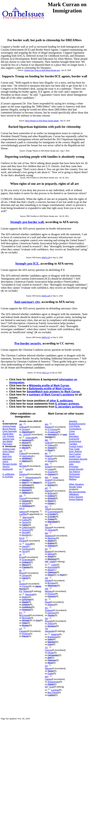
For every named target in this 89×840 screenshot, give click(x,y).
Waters (51, 604)
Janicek (51, 530)
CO (21, 472)
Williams (26, 492)
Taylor (50, 671)
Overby (51, 472)
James (51, 458)
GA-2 (21, 508)
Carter (25, 525)
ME (46, 440)
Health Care (74, 456)
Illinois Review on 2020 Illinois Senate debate (42, 121)
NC (46, 506)
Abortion (73, 421)
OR (46, 589)
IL (20, 581)
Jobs (71, 464)
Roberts (27, 591)
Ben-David (53, 692)
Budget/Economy (77, 423)
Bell (49, 657)
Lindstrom (27, 607)
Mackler (51, 642)
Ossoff (28, 544)
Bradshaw (52, 637)
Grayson (26, 530)
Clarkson (52, 572)
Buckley (26, 535)
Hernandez (53, 655)
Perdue (22, 540)
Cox (38, 620)
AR (20, 451)
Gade (50, 673)
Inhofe (48, 580)
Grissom (26, 609)
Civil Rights (74, 426)
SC (46, 608)
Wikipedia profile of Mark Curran (49, 385)
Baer (24, 482)
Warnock (27, 517)
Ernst (21, 557)
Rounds (48, 621)
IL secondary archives (69, 406)
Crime (72, 431)
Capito (48, 679)
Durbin (22, 583)
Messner (52, 538)
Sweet (51, 447)
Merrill (25, 447)
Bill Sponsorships (77, 492)
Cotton (22, 453)
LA (20, 628)
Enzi (51, 687)
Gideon (51, 445)
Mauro (25, 564)
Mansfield (52, 521)
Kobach (25, 604)
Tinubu (51, 615)
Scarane (26, 501)
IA (20, 554)
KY (20, 613)
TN (46, 628)
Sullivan (23, 427)
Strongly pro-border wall (27, 222)
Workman (52, 585)
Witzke (25, 503)
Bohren (51, 485)
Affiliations (74, 494)
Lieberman (27, 527)
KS (20, 591)
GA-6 (21, 538)
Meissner (52, 559)
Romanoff (26, 487)
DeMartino (27, 506)
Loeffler (22, 514)
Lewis (50, 469)
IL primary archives (67, 403)
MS (46, 477)
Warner (48, 668)
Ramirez (52, 660)
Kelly (27, 469)
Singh (50, 556)
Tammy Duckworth (8, 467)
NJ (46, 549)
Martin (51, 540)
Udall (51, 561)
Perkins (25, 633)
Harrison (52, 613)
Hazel (24, 546)
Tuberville (30, 437)
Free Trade (74, 449)
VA (46, 666)
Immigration (74, 461)
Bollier (25, 597)
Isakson (23, 511)
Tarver (25, 522)
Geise (50, 503)
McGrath (26, 618)
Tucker (51, 519)
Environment (75, 441)
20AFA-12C (45, 337)
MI (46, 453)
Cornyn (48, 650)
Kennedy (52, 434)
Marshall (29, 594)
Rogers (25, 445)
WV (46, 676)
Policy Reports (76, 497)
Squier (51, 461)
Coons (22, 498)
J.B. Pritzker (8, 436)
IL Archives (8, 476)
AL (20, 434)
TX (46, 647)
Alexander (50, 631)
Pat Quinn (7, 444)
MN (46, 464)
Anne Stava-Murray (9, 452)
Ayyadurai (52, 432)
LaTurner (26, 599)
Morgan (25, 620)
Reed (47, 602)
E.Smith (51, 514)
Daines (48, 491)
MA (46, 424)
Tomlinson (27, 549)
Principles (73, 466)
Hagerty (55, 634)
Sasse (48, 527)
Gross (25, 429)
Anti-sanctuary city (27, 302)
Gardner (23, 474)
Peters (48, 456)
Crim (50, 644)
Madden (26, 480)
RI (46, 599)
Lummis (55, 690)
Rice (50, 450)
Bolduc (51, 543)
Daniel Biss (8, 434)
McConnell (24, 615)
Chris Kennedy (10, 431)
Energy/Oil (74, 439)
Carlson (51, 474)
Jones (26, 434)
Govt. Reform (75, 451)
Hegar (50, 652)
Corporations (75, 428)
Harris (25, 578)
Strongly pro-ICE (27, 263)
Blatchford (27, 432)
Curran (25, 586)
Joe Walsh (8, 441)
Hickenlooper (31, 477)
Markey (48, 427)
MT (46, 488)
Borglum (52, 626)
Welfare (72, 479)
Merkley (49, 591)
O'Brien (51, 545)
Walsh (36, 482)
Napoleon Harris (7, 460)
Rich (62, 575)
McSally (23, 466)
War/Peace (74, 476)
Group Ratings (76, 499)
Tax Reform (74, 471)
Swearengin (53, 681)
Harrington (27, 456)
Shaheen (49, 535)
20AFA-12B (46, 296)
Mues (50, 501)
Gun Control (75, 454)
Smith (47, 466)
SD (46, 618)
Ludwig (51, 695)
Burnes (25, 490)
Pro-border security (27, 343)
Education (74, 436)
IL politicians (8, 474)
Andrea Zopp (9, 449)
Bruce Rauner (9, 428)
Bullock (51, 493)
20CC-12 (45, 373)
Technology (74, 474)
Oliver (50, 575)
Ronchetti (52, 567)
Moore (25, 442)
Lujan (53, 564)
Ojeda (50, 684)
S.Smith (51, 516)
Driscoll (51, 498)
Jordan (25, 575)
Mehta (51, 554)
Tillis (47, 509)
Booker (25, 625)
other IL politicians (61, 400)
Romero (51, 596)
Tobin (24, 623)
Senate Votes (75, 486)
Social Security (76, 469)
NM (46, 561)
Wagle (25, 602)
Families (73, 444)
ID (20, 570)
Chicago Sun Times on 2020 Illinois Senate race (42, 70)
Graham (26, 562)
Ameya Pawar (9, 426)
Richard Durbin (10, 464)
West (50, 662)
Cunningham (54, 511)
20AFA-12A (46, 258)
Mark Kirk (7, 456)
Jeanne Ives (8, 439)
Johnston (26, 485)
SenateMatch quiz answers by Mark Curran (53, 391)
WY (46, 687)
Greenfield (27, 559)
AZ (20, 463)
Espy (50, 482)
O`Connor (52, 429)
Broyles (51, 583)
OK (46, 578)
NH (46, 533)
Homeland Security (78, 459)
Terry (24, 551)
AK (20, 424)
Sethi (50, 639)
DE (20, 496)
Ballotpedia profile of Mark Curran (50, 388)
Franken (26, 567)
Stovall (25, 532)
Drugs (72, 434)
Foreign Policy (76, 446)
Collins (25, 520)
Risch (22, 573)
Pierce (25, 636)
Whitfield (26, 458)
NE (46, 525)
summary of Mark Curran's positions (51, 394)
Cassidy (23, 631)
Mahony (26, 461)
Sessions (26, 440)
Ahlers (51, 623)
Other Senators (76, 484)
